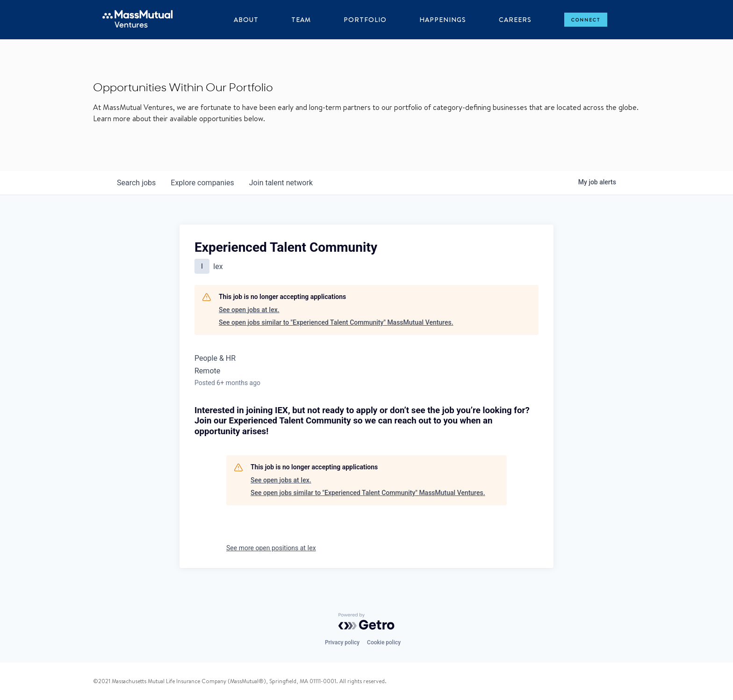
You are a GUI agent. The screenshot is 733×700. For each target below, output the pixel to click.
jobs (136, 182)
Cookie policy (384, 642)
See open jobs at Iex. (249, 310)
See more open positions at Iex (271, 548)
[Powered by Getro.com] (366, 621)
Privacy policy (342, 642)
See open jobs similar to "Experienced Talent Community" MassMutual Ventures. (336, 322)
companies (202, 182)
